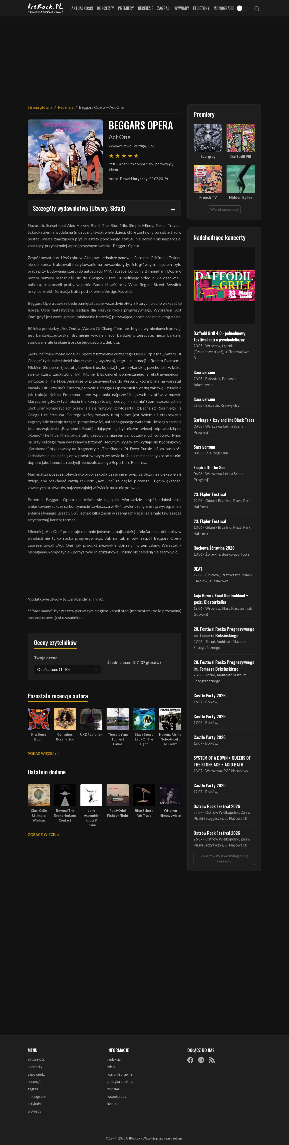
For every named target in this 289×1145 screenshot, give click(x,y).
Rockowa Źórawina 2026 (214, 547)
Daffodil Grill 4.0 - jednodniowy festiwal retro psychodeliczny (220, 336)
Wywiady (181, 8)
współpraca (116, 1096)
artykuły (34, 1104)
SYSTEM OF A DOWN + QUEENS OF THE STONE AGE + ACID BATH (222, 760)
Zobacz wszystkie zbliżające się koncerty (224, 858)
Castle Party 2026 (210, 695)
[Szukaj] (257, 8)
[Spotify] (201, 1060)
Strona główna (40, 107)
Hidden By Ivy (240, 197)
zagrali (33, 1089)
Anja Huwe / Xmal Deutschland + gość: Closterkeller (221, 598)
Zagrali (163, 8)
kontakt (113, 1104)
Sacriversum (204, 372)
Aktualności (82, 8)
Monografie (224, 8)
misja (111, 1067)
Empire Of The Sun (209, 467)
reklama (113, 1089)
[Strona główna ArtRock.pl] (46, 8)
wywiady (34, 1111)
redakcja (114, 1059)
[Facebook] (190, 1060)
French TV (208, 197)
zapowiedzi (36, 1074)
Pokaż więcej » (42, 753)
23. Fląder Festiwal (210, 494)
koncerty (35, 1067)
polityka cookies (120, 1081)
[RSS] (212, 1060)
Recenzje (145, 8)
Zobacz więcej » (43, 835)
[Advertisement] (145, 57)
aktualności (36, 1059)
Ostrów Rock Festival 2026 (217, 806)
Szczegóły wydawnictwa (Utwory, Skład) (79, 208)
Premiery (126, 8)
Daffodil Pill (240, 156)
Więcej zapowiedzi (224, 209)
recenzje (34, 1081)
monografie (37, 1096)
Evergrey (208, 156)
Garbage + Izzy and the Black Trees (224, 419)
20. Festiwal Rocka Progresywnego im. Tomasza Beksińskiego (224, 631)
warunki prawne (120, 1074)
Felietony (201, 8)
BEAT (198, 568)
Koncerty (105, 8)
